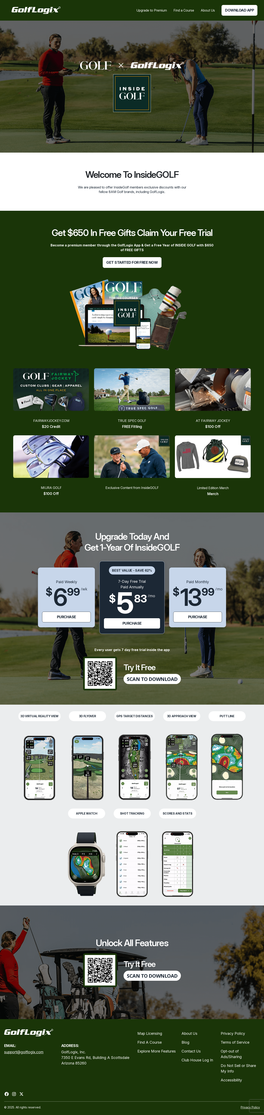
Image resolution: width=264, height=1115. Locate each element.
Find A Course (149, 1042)
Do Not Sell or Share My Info (238, 1068)
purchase (66, 617)
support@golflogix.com (24, 1052)
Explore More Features (156, 1051)
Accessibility (231, 1080)
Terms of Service (235, 1042)
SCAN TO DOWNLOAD (152, 679)
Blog (185, 1042)
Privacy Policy (233, 1033)
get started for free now (132, 262)
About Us (189, 1033)
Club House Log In (197, 1060)
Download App (239, 10)
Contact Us (191, 1051)
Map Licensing (149, 1033)
